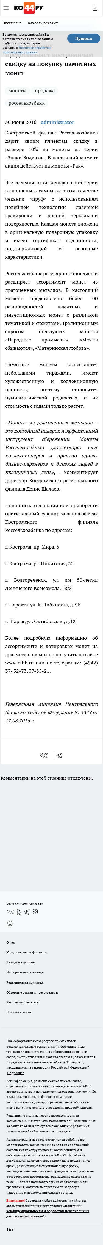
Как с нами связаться (22, 1002)
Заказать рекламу (42, 22)
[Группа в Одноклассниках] (19, 911)
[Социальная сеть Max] (10, 922)
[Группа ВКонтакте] (10, 911)
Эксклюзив (12, 22)
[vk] (44, 755)
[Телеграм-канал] (27, 911)
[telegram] (61, 755)
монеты (17, 90)
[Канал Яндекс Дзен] (35, 911)
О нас (10, 942)
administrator (57, 122)
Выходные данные (20, 962)
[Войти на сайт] (94, 8)
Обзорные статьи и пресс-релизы (32, 992)
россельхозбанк (27, 103)
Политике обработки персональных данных (27, 50)
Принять (83, 38)
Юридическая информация (27, 952)
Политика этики (18, 1012)
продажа (45, 90)
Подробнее (15, 1073)
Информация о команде (24, 972)
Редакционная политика (24, 982)
